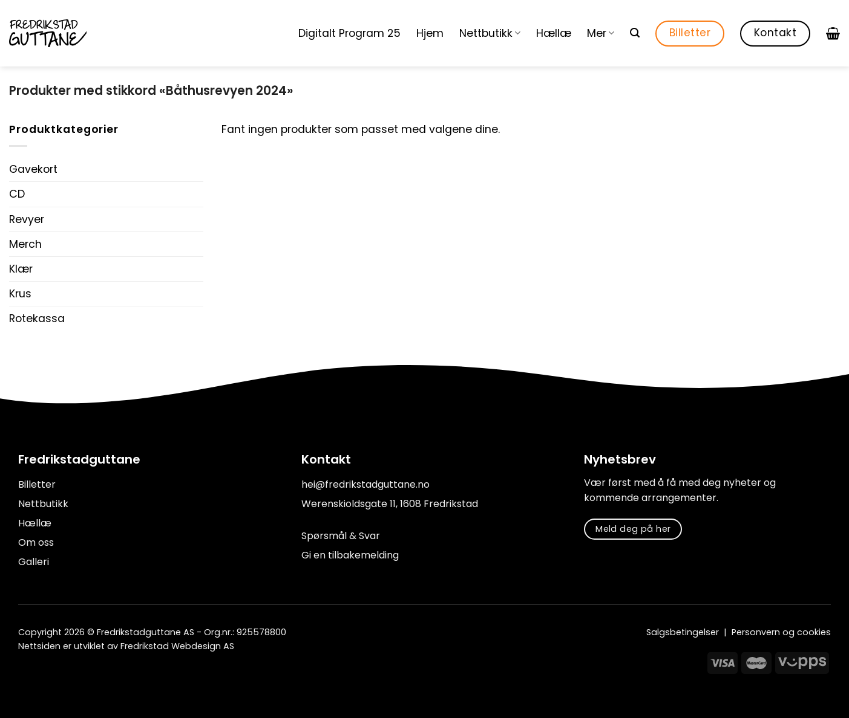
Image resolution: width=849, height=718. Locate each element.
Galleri (33, 562)
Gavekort (33, 169)
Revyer (26, 219)
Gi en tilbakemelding (350, 555)
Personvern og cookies (781, 632)
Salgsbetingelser (682, 632)
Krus (20, 293)
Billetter (37, 484)
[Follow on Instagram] (41, 673)
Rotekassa (37, 318)
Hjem (430, 33)
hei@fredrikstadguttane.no (365, 484)
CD (17, 194)
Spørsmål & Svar (340, 536)
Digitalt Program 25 (349, 33)
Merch (25, 244)
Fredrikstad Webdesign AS (177, 646)
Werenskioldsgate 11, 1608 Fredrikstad (389, 504)
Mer (600, 33)
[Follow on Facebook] (26, 673)
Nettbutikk (489, 33)
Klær (21, 269)
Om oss (36, 542)
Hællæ (553, 33)
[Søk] (635, 33)
